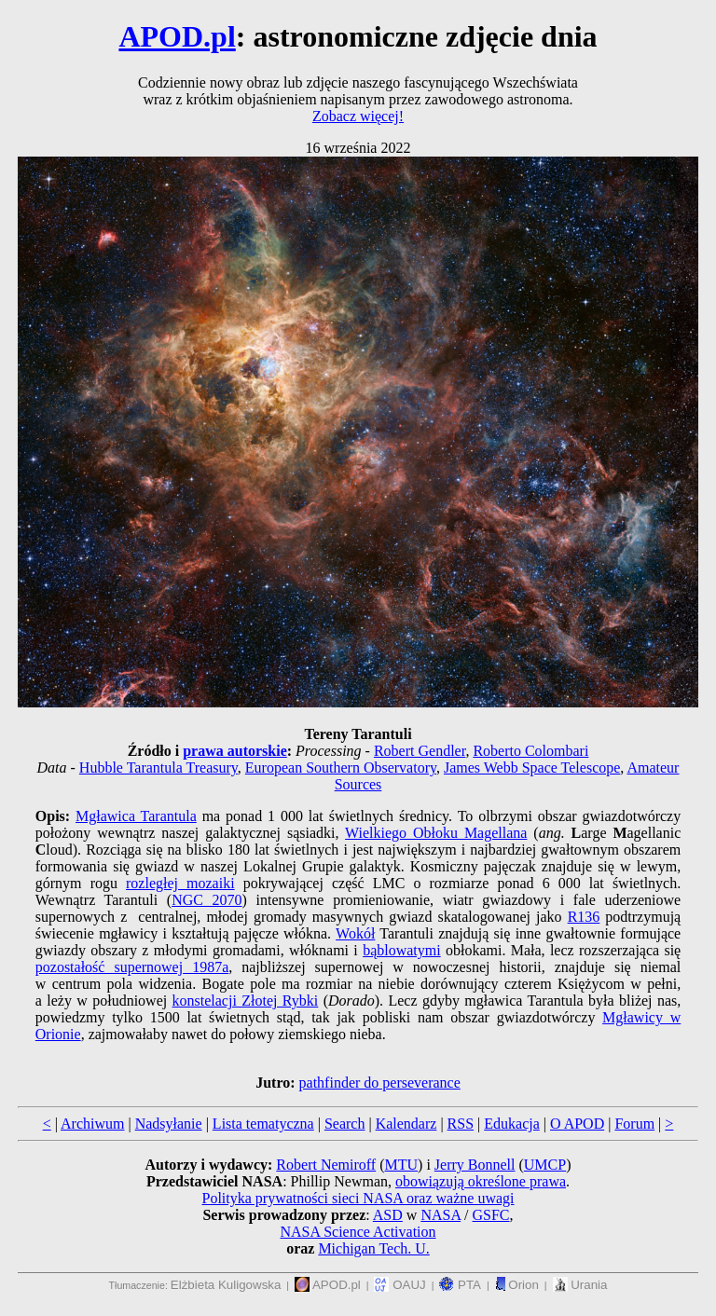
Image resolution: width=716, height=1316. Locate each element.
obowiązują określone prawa (480, 1181)
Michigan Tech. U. (373, 1248)
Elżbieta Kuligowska (226, 1285)
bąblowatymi (402, 950)
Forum (634, 1123)
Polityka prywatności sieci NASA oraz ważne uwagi (357, 1198)
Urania (580, 1285)
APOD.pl (176, 36)
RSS (461, 1123)
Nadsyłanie (168, 1123)
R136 (584, 917)
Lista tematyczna (263, 1123)
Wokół (355, 933)
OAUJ (399, 1285)
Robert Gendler (419, 751)
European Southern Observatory (340, 767)
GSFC (491, 1215)
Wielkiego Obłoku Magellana (436, 833)
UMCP (545, 1164)
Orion (517, 1285)
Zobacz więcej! (358, 116)
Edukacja (512, 1123)
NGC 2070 (206, 900)
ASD (388, 1215)
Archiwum (92, 1123)
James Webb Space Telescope (532, 767)
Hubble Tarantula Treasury (158, 767)
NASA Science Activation (357, 1232)
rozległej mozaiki (180, 883)
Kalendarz (406, 1123)
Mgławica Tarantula (136, 816)
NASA (440, 1215)
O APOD (577, 1123)
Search (344, 1123)
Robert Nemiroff (326, 1164)
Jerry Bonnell (475, 1164)
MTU (401, 1164)
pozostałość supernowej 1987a (131, 967)
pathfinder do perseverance (380, 1082)
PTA (460, 1285)
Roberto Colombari (530, 751)
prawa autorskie (235, 751)
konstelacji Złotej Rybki (245, 1000)
